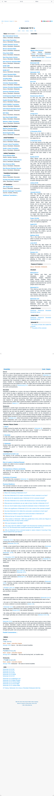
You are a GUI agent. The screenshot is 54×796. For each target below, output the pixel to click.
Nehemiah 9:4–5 (45, 597)
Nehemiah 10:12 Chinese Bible (11, 682)
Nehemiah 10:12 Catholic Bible (11, 685)
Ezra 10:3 (33, 81)
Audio (19, 30)
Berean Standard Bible (9, 48)
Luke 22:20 (33, 243)
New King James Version (10, 57)
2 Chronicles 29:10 (35, 131)
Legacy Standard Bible (9, 74)
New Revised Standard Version (12, 168)
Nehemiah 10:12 (8, 540)
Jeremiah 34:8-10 (35, 192)
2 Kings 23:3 (34, 113)
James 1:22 (30, 604)
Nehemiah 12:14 (8, 607)
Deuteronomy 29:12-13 (37, 96)
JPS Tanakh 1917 (8, 186)
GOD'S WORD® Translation (11, 104)
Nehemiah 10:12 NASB (9, 674)
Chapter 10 (11, 21)
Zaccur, (33, 54)
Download (48, 57)
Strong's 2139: (7, 645)
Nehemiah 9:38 (34, 63)
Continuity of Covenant (10, 477)
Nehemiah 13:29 (35, 72)
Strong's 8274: (7, 654)
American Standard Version (11, 91)
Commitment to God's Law (11, 454)
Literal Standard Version (10, 140)
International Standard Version (12, 108)
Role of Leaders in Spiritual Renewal (13, 462)
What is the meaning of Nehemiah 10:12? (15, 493)
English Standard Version (10, 44)
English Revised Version (10, 100)
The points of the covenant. (39, 328)
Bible (3, 21)
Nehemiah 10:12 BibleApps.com (12, 678)
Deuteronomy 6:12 (22, 385)
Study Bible (7, 369)
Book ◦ (44, 369)
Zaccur (38, 312)
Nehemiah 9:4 (34, 287)
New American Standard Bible (12, 61)
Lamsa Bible (6, 175)
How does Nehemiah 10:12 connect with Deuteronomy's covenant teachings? (25, 500)
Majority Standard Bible (10, 128)
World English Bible (9, 133)
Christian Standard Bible (10, 83)
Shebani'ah (41, 310)
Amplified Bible (7, 78)
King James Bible (8, 53)
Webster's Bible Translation (11, 121)
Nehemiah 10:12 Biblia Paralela (11, 680)
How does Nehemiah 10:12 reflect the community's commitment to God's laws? (26, 511)
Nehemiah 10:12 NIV (8, 669)
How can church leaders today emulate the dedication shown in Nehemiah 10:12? (26, 506)
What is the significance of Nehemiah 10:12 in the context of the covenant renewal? (27, 508)
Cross (23, 30)
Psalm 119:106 (34, 218)
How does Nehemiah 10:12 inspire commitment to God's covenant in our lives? (26, 495)
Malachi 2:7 (15, 403)
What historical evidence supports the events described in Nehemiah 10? (24, 513)
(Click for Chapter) (11, 33)
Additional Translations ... (10, 195)
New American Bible (9, 164)
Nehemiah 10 (47, 375)
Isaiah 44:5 (33, 224)
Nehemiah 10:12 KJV (9, 676)
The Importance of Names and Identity (14, 469)
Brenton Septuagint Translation (12, 191)
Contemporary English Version (12, 96)
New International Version (10, 36)
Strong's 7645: (7, 663)
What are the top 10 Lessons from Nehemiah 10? (18, 516)
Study (27, 30)
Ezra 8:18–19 (20, 570)
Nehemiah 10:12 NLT (9, 671)
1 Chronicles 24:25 (9, 557)
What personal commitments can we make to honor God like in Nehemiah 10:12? (26, 503)
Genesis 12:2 (12, 418)
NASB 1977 (6, 70)
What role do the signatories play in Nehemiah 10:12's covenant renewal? (24, 498)
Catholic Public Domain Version (12, 160)
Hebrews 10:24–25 (43, 615)
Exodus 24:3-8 (34, 157)
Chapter (48, 369)
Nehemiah (6, 21)
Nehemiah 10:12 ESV (9, 672)
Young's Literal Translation (11, 144)
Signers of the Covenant (36, 50)
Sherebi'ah (33, 312)
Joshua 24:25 (34, 183)
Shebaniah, (48, 54)
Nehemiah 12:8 (34, 298)
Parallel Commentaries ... (10, 632)
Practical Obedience (9, 484)
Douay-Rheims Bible (9, 155)
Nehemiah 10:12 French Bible (11, 683)
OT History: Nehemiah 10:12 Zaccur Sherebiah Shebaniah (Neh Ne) (21, 688)
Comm (31, 30)
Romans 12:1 (34, 252)
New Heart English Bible (10, 117)
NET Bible (6, 113)
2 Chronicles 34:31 (35, 140)
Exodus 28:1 (16, 610)
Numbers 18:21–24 (9, 587)
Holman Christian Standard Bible (12, 87)
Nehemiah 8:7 (34, 272)
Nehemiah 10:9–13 (13, 543)
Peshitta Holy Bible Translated (12, 179)
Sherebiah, (40, 54)
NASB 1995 (6, 66)
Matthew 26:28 (34, 235)
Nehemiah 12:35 (8, 552)
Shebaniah (33, 310)
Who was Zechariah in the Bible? (14, 523)
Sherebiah (48, 310)
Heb (35, 30)
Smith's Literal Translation (10, 148)
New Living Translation (9, 40)
